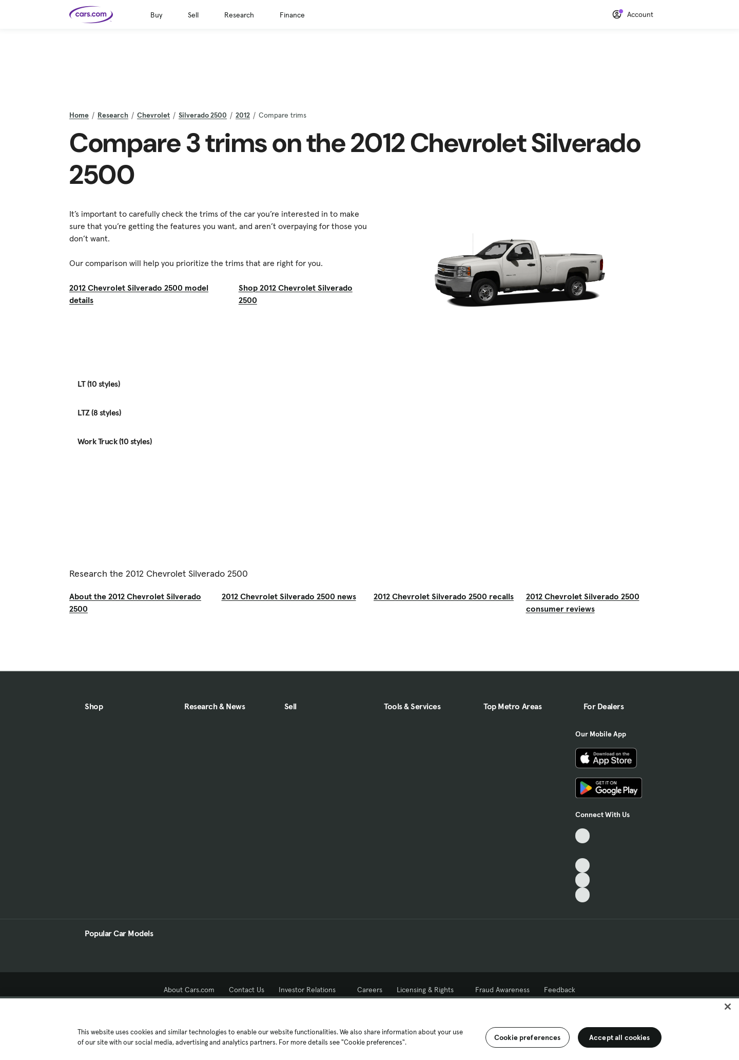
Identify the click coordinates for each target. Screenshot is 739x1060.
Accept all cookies (619, 1037)
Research (239, 15)
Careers (369, 989)
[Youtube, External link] (582, 865)
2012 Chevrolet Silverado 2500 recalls (444, 596)
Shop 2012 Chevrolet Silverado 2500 (296, 293)
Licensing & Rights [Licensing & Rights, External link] (429, 989)
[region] (369, 1028)
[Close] (727, 1006)
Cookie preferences (527, 1037)
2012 (243, 115)
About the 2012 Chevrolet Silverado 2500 (135, 602)
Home (79, 115)
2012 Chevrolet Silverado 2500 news (289, 596)
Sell (193, 15)
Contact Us (246, 989)
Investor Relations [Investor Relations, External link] (311, 989)
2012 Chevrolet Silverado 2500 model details (138, 293)
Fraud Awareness (502, 989)
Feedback (559, 989)
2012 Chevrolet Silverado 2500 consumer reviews (582, 602)
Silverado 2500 (203, 115)
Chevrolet (153, 115)
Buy (156, 15)
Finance (292, 15)
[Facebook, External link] (582, 850)
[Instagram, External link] (582, 880)
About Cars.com (189, 989)
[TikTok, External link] (582, 835)
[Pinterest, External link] (582, 894)
